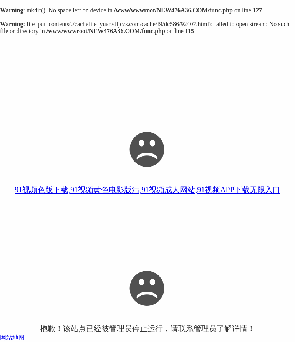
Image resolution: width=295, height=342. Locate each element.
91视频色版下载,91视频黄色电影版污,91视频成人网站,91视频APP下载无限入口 (147, 189)
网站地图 (12, 337)
